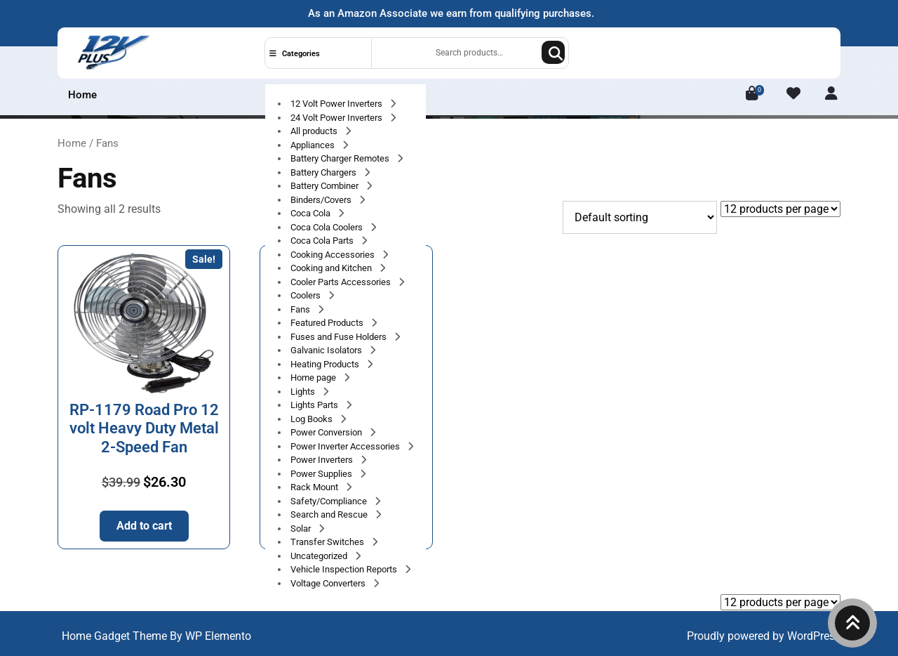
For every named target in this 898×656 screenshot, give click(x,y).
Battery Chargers (324, 172)
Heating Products (325, 364)
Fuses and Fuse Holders (339, 337)
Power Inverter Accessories (346, 446)
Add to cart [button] (144, 525)
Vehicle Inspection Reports (344, 569)
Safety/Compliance (329, 501)
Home (82, 94)
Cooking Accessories (333, 254)
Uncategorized (319, 556)
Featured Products (328, 322)
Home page (314, 377)
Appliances (313, 145)
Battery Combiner (325, 186)
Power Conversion (327, 432)
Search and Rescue (330, 514)
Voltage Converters (329, 583)
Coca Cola (311, 213)
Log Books (312, 419)
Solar (301, 528)
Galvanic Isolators (327, 350)
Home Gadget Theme (116, 636)
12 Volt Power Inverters (337, 103)
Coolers (306, 295)
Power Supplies (322, 473)
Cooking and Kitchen (332, 268)
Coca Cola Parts (323, 240)
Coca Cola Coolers (327, 227)
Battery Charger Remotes (340, 158)
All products (315, 131)
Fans (301, 309)
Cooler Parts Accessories (341, 282)
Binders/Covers (322, 200)
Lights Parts (315, 405)
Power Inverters (322, 459)
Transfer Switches (328, 542)
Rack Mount (315, 487)
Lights (303, 391)
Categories (294, 53)
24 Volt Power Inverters (337, 117)
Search (553, 52)
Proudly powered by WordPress (763, 636)
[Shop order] (640, 217)
